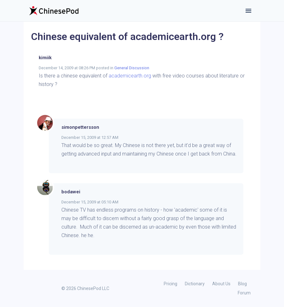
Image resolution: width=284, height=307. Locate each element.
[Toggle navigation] (248, 10)
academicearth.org (130, 76)
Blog (242, 283)
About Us (221, 283)
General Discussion (131, 67)
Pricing (170, 283)
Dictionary (195, 283)
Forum (244, 292)
